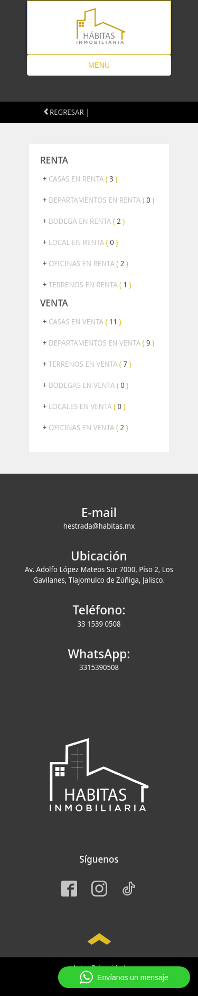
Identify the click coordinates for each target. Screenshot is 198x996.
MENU (104, 67)
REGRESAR (64, 112)
